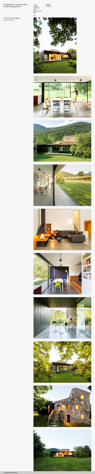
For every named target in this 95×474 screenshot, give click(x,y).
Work (35, 4)
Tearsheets (36, 7)
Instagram (48, 6)
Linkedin (48, 4)
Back (34, 15)
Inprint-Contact (37, 11)
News (34, 12)
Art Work (36, 6)
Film (34, 9)
